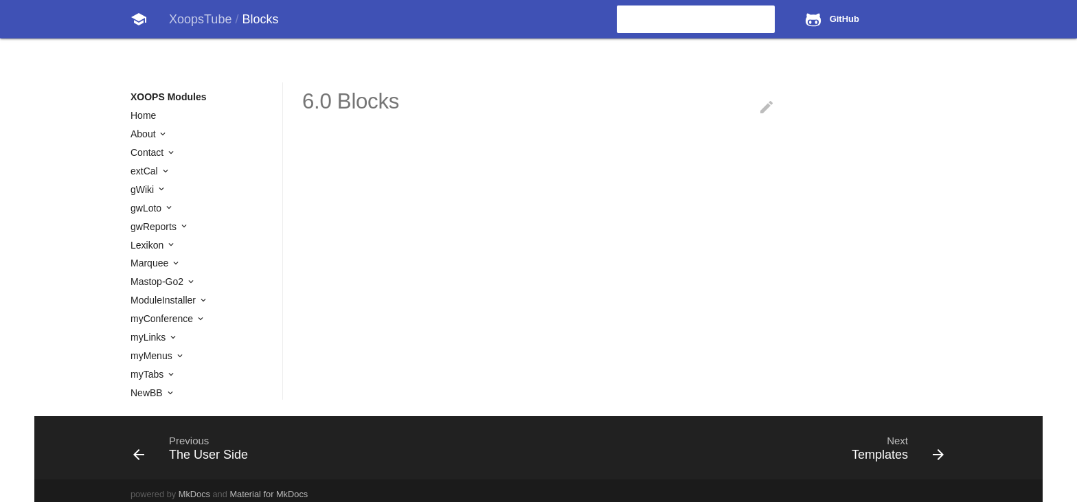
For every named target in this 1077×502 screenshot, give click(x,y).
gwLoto (147, 208)
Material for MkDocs (268, 494)
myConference (163, 318)
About (144, 133)
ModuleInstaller (165, 300)
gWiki (144, 189)
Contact (148, 152)
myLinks (149, 337)
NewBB (148, 392)
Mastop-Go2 (158, 281)
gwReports (155, 226)
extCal (146, 171)
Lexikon (148, 245)
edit (766, 107)
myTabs (148, 374)
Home (143, 115)
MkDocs (194, 494)
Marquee (151, 263)
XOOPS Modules (168, 96)
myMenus (153, 355)
